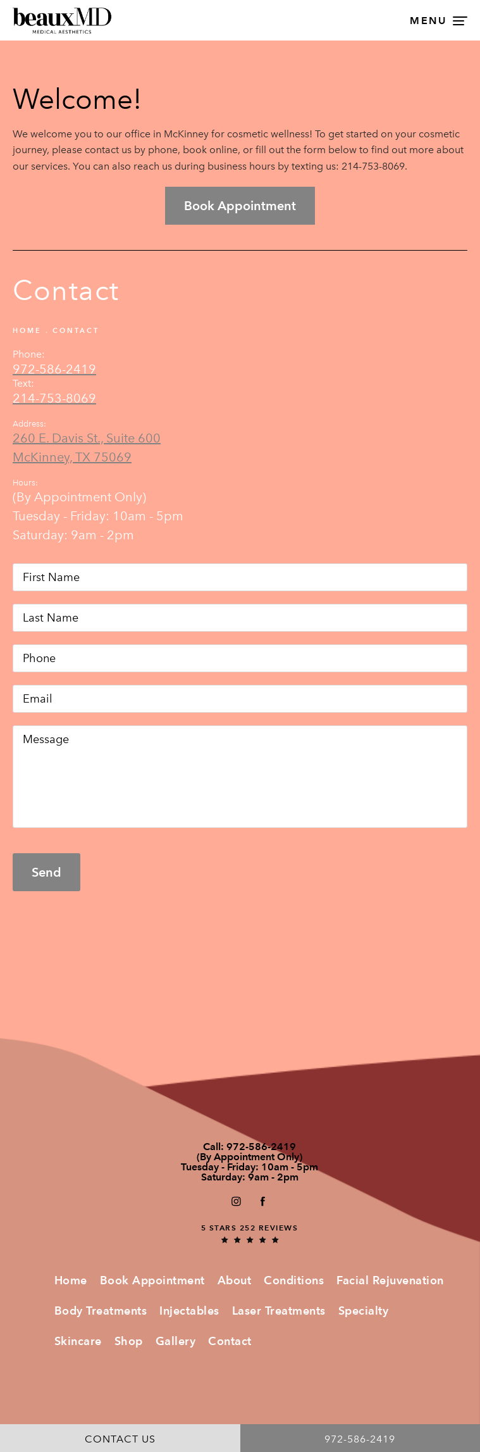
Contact (75, 330)
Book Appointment (152, 1280)
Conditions (294, 1280)
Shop (128, 1341)
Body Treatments (100, 1310)
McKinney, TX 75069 (72, 457)
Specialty (363, 1310)
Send (46, 872)
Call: (249, 1147)
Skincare (78, 1341)
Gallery (176, 1341)
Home (27, 330)
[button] (235, 1201)
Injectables (189, 1310)
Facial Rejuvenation (390, 1280)
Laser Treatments (279, 1310)
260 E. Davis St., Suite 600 (87, 438)
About (235, 1280)
